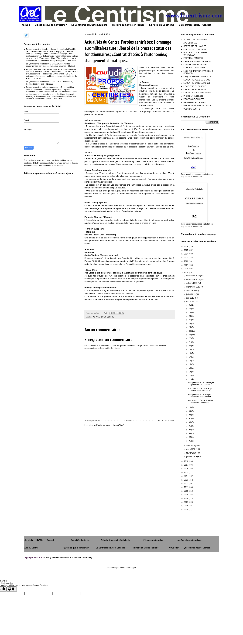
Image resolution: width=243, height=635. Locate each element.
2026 (186, 246)
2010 (186, 491)
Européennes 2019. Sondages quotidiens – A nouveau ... (201, 383)
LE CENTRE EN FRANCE (195, 89)
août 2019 (190, 290)
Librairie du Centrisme (161, 24)
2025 (186, 250)
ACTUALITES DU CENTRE (103, 317)
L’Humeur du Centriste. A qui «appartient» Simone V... (200, 389)
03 (190, 433)
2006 (186, 506)
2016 (186, 469)
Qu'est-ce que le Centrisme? (51, 24)
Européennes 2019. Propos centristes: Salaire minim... (200, 395)
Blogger (132, 568)
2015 (186, 472)
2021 (186, 265)
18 (190, 353)
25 (190, 327)
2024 (186, 254)
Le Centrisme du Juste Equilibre (89, 24)
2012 (186, 483)
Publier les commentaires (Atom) (110, 425)
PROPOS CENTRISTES (194, 99)
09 (190, 411)
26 (190, 323)
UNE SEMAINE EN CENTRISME (198, 106)
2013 (186, 480)
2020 (186, 269)
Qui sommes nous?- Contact (197, 548)
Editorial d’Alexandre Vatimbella (115, 540)
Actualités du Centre (80, 540)
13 (190, 372)
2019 (186, 272)
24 (190, 331)
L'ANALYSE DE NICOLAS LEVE (197, 61)
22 (190, 338)
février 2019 (191, 453)
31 (190, 305)
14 (190, 368)
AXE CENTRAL (190, 43)
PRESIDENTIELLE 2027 (194, 96)
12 (190, 375)
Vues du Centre (31, 548)
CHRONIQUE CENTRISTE (195, 49)
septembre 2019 (193, 287)
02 (190, 437)
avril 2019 (190, 445)
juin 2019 (190, 298)
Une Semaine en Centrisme (189, 540)
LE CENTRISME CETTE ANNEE (197, 93)
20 (190, 346)
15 (190, 364)
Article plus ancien (166, 420)
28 (190, 316)
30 (190, 308)
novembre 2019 (193, 279)
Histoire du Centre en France (128, 24)
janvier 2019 (191, 456)
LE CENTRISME (33, 540)
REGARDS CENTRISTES (195, 102)
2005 (186, 509)
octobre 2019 (192, 283)
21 (190, 342)
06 (190, 422)
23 (190, 335)
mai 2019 (190, 302)
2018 (186, 461)
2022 (186, 261)
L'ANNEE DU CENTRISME (195, 65)
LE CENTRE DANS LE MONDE (197, 83)
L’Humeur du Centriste (153, 540)
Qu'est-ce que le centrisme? (76, 548)
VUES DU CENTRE (192, 109)
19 (190, 349)
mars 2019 (191, 449)
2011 (186, 487)
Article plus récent (92, 420)
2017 (186, 465)
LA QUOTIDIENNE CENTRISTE (197, 76)
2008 (186, 498)
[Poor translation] (12, 589)
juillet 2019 (191, 294)
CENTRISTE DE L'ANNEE (195, 46)
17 (190, 357)
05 (190, 426)
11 (190, 379)
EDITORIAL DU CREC (193, 58)
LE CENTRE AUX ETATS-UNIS (197, 80)
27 (190, 320)
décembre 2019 (193, 276)
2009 (186, 495)
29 (190, 312)
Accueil (25, 24)
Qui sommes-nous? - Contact (195, 24)
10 (190, 407)
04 (190, 429)
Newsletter (174, 548)
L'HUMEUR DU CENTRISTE (196, 68)
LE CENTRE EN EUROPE (195, 86)
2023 (186, 258)
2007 (186, 502)
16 (190, 361)
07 (190, 418)
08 (190, 415)
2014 (186, 476)
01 (190, 441)
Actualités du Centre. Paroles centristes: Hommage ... (200, 401)
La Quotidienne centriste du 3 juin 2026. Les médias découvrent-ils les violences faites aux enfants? (48, 65)
